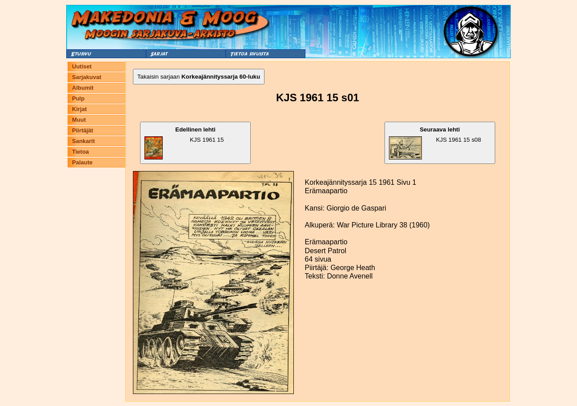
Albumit (82, 87)
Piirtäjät (82, 130)
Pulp (78, 98)
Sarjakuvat (86, 77)
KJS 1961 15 (184, 142)
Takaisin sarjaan (198, 76)
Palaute (82, 162)
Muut (79, 119)
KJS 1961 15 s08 (435, 142)
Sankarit (83, 141)
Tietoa (80, 151)
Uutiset (82, 66)
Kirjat (79, 109)
